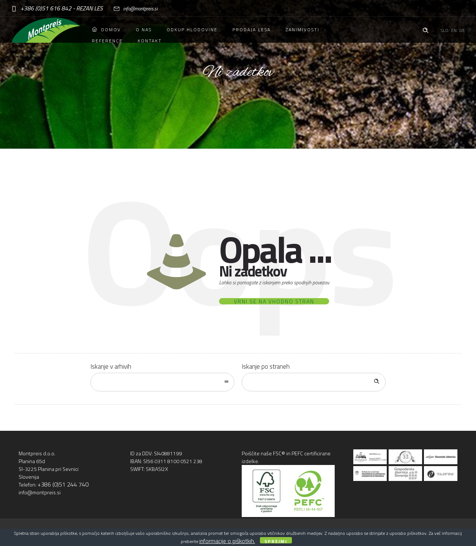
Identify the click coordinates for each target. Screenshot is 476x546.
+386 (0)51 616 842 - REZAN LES (57, 8)
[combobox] (162, 382)
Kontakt (150, 40)
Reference (107, 40)
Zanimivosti (302, 29)
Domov (106, 29)
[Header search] (425, 29)
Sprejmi (275, 540)
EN (454, 30)
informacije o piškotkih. (227, 540)
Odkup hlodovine (192, 29)
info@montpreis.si (130, 8)
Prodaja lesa (251, 29)
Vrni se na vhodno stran (274, 301)
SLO (444, 30)
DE (462, 30)
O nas (144, 29)
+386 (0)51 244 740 (63, 484)
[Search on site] (314, 382)
